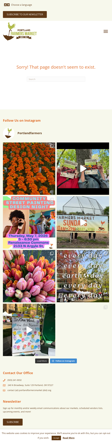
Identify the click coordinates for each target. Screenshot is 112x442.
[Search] (56, 79)
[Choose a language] (18, 4)
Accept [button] (56, 438)
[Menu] (105, 31)
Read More (69, 437)
